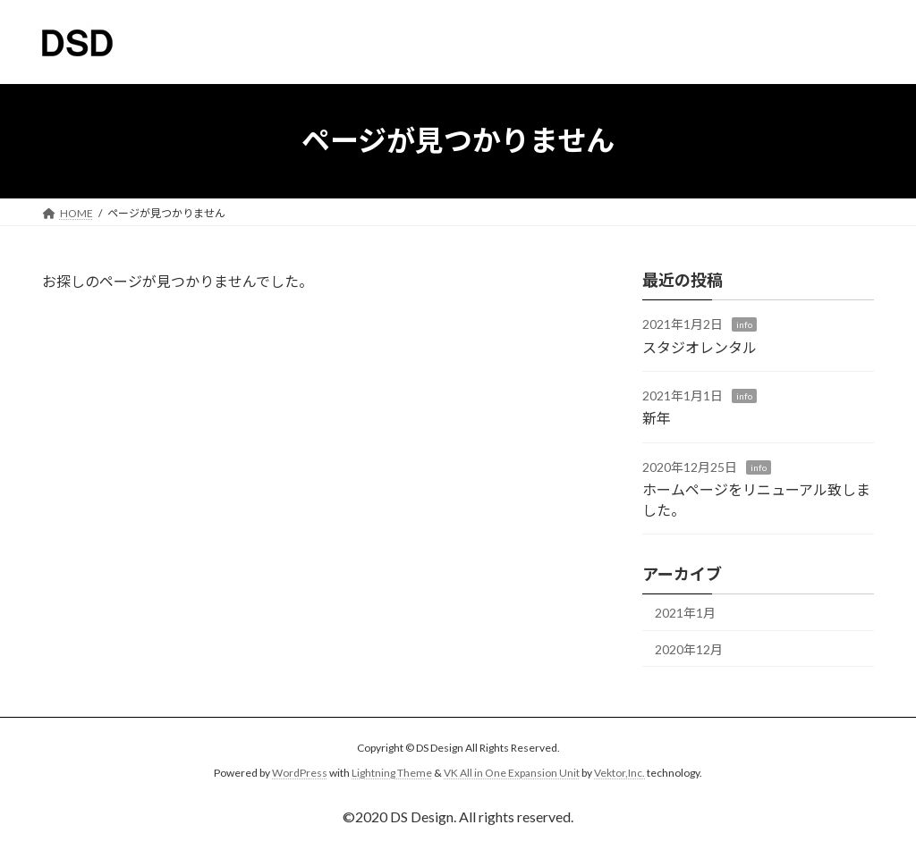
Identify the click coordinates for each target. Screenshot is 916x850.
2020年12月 (689, 648)
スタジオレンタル (699, 346)
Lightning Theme (392, 772)
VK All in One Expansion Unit (512, 772)
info (744, 324)
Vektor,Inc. (619, 772)
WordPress (299, 772)
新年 (656, 417)
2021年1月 (685, 612)
